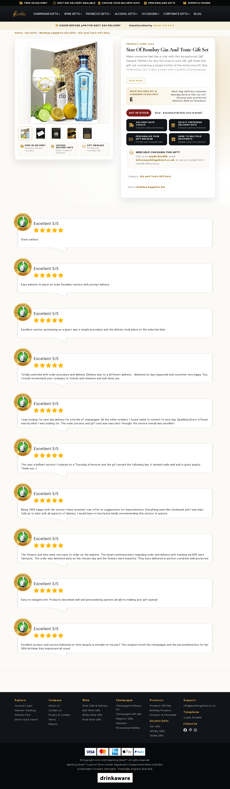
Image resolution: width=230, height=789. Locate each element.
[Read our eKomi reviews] (151, 25)
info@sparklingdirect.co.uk (155, 159)
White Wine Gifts (92, 714)
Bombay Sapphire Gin (151, 187)
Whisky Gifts (157, 731)
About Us (54, 705)
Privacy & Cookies (59, 714)
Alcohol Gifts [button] (125, 13)
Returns (53, 724)
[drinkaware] (115, 777)
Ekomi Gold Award (26, 719)
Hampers (121, 723)
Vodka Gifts (157, 735)
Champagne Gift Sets (129, 713)
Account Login (23, 705)
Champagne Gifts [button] (45, 13)
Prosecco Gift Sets (160, 705)
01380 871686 (158, 156)
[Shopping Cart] (211, 14)
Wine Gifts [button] (72, 13)
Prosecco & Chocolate (163, 714)
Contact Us (55, 710)
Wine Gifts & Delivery (95, 705)
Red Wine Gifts (91, 710)
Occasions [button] (149, 13)
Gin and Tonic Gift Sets (155, 176)
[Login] (215, 14)
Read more (136, 80)
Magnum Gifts (124, 718)
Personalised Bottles (128, 727)
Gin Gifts (155, 726)
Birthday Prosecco (160, 710)
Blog (197, 13)
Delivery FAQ (22, 714)
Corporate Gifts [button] (176, 13)
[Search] (207, 14)
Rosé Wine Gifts (91, 719)
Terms (52, 719)
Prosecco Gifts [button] (97, 13)
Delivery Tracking (25, 710)
